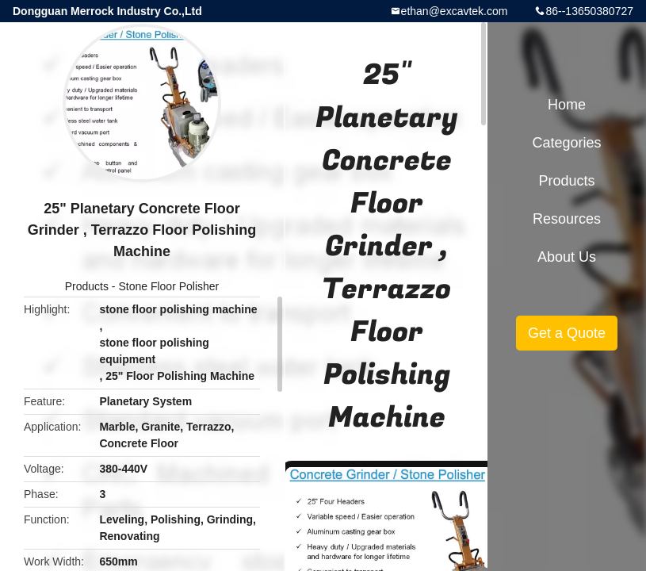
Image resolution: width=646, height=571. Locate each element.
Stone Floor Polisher (168, 286)
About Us (566, 257)
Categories (566, 143)
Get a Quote (567, 333)
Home (567, 105)
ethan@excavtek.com (454, 11)
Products (87, 286)
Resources (567, 219)
